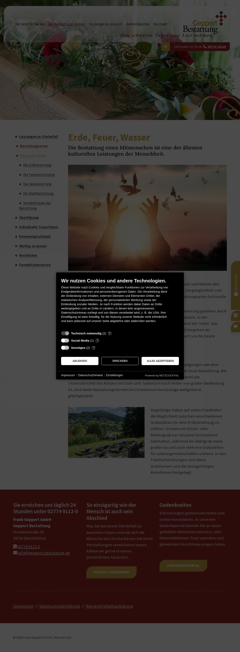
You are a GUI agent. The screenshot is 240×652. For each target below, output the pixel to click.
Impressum (68, 375)
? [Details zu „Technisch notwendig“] (109, 333)
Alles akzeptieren (160, 361)
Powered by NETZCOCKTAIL (162, 375)
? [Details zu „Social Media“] (97, 340)
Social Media (80, 340)
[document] (120, 303)
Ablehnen (79, 361)
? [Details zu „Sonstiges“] (93, 347)
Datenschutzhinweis (90, 375)
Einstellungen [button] (114, 375)
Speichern (120, 361)
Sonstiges (78, 347)
